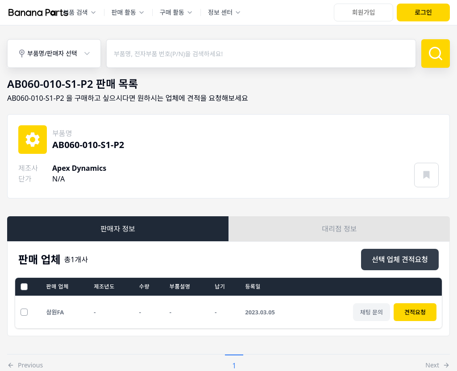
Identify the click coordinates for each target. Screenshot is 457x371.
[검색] (435, 53)
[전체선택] (24, 286)
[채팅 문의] (371, 312)
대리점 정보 (339, 229)
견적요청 (415, 312)
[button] (25, 363)
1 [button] (234, 366)
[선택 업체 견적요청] (400, 259)
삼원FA (55, 312)
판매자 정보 (117, 229)
